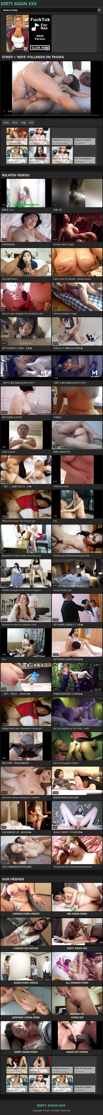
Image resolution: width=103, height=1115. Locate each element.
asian (6, 122)
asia (31, 122)
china (15, 122)
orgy (23, 122)
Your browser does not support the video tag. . (51, 89)
